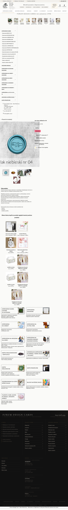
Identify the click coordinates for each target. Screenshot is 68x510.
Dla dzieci (3, 467)
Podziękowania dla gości (57, 427)
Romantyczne (34, 434)
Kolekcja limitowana (34, 436)
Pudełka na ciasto (57, 432)
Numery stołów (57, 439)
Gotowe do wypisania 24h (34, 445)
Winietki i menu (57, 425)
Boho (34, 432)
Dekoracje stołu (57, 429)
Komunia (3, 461)
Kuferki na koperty (57, 445)
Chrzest (3, 463)
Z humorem (34, 443)
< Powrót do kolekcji (6, 119)
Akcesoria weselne (46, 501)
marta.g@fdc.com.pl (8, 113)
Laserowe (34, 427)
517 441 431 (27, 478)
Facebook (64, 6)
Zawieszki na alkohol (57, 434)
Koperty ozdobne (34, 448)
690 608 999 (62, 1)
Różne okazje (4, 470)
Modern (34, 429)
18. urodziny (4, 465)
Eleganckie (34, 425)
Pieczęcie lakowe (57, 443)
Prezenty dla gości (57, 436)
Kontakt (55, 501)
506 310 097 (27, 487)
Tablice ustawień (57, 441)
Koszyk (60, 6)
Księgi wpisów (57, 448)
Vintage (34, 439)
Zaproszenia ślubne (8, 501)
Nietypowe (34, 441)
